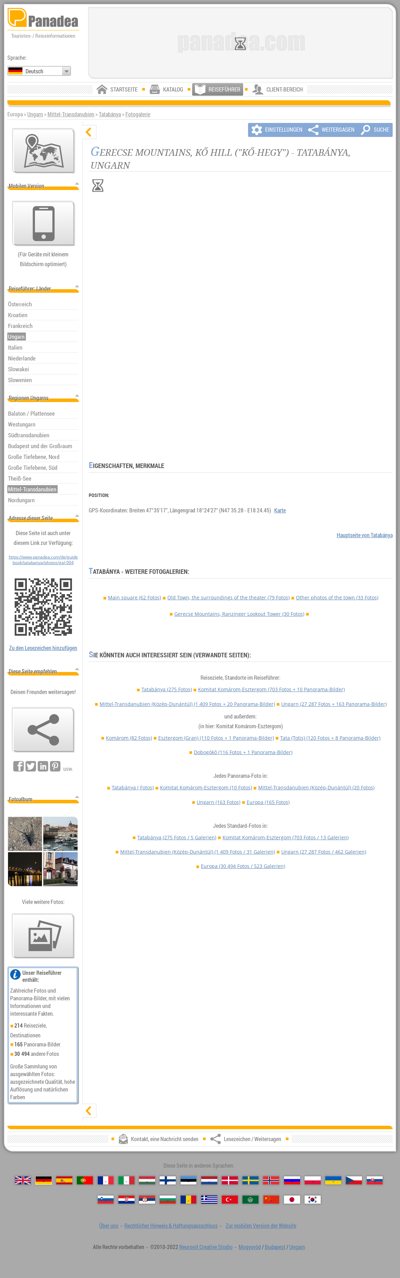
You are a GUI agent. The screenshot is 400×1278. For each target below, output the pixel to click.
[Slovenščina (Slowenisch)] (105, 1199)
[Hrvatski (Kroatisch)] (126, 1199)
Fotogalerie (137, 114)
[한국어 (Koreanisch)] (312, 1199)
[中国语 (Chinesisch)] (271, 1199)
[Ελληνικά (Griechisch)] (209, 1199)
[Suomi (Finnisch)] (167, 1180)
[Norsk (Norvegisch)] (271, 1180)
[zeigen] (89, 1111)
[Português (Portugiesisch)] (85, 1180)
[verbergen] (89, 132)
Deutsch (34, 71)
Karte (280, 510)
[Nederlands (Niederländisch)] (209, 1180)
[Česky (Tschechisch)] (354, 1180)
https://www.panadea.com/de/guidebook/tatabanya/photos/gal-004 (43, 559)
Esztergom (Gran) (216, 738)
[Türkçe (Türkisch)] (229, 1199)
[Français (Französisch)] (105, 1180)
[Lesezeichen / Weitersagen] (43, 730)
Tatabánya (110, 114)
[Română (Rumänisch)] (188, 1199)
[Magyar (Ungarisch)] (147, 1180)
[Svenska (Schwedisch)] (250, 1180)
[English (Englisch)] (23, 1180)
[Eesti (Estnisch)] (188, 1180)
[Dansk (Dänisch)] (229, 1180)
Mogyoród (250, 1247)
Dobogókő (243, 752)
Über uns (108, 1225)
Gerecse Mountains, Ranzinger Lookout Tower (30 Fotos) (239, 614)
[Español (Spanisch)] (64, 1180)
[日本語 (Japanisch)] (292, 1199)
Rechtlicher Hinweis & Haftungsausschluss (171, 1225)
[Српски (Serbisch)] (147, 1199)
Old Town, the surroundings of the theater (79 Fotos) (228, 597)
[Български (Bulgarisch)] (167, 1199)
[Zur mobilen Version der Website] (44, 223)
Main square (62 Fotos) (134, 597)
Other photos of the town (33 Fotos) (337, 597)
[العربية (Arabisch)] (250, 1199)
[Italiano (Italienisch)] (126, 1180)
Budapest (275, 1247)
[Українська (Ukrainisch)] (333, 1180)
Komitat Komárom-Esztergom (271, 689)
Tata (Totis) (330, 738)
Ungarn (35, 114)
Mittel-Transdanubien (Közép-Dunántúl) (187, 704)
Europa (268, 802)
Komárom (129, 738)
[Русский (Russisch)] (292, 1180)
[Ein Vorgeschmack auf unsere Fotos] (43, 936)
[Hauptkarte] (44, 151)
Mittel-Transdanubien (71, 114)
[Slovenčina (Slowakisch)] (374, 1180)
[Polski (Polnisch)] (312, 1180)
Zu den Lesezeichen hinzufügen (43, 648)
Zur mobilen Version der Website (261, 1225)
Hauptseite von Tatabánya (365, 535)
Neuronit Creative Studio (206, 1247)
